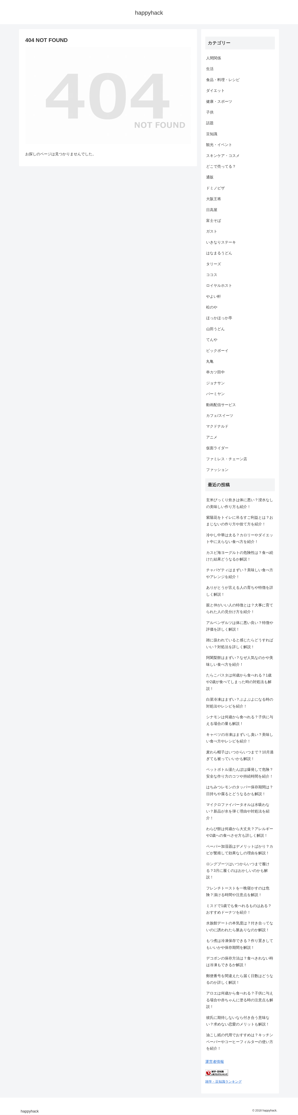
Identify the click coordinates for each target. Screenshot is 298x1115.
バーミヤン (215, 394)
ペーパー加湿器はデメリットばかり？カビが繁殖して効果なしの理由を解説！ (239, 849)
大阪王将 (213, 199)
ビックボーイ (217, 351)
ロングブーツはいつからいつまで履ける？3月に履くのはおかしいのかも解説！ (237, 871)
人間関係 (213, 58)
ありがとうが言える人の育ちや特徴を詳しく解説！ (239, 591)
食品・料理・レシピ (223, 80)
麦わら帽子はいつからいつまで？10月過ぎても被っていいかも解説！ (240, 755)
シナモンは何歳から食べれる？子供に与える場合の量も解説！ (239, 720)
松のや (211, 307)
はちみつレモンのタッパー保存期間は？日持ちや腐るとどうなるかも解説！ (239, 790)
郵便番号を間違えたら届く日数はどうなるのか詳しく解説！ (239, 979)
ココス (211, 275)
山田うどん (215, 329)
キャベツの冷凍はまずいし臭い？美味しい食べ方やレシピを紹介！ (239, 738)
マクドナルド (217, 426)
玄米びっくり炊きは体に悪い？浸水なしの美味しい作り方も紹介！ (239, 503)
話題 (210, 123)
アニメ (211, 437)
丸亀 (210, 361)
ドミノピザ (215, 188)
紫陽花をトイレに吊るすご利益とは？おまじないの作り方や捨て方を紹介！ (239, 520)
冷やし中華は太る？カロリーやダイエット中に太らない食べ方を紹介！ (239, 538)
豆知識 (211, 134)
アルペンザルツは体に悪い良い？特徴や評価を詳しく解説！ (239, 626)
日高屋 (211, 210)
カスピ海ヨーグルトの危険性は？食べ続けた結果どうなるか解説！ (239, 556)
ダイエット (215, 90)
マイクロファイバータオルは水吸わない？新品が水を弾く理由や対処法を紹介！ (237, 811)
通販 (210, 177)
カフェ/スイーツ (219, 415)
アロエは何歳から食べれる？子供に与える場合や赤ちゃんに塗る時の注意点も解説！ (239, 1000)
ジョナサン (215, 383)
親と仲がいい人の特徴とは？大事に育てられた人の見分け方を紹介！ (239, 608)
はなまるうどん (219, 253)
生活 (210, 69)
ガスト (211, 231)
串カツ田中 (215, 372)
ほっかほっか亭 (219, 318)
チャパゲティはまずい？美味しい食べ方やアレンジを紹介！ (239, 573)
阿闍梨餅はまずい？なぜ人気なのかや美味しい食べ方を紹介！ (239, 661)
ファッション (217, 470)
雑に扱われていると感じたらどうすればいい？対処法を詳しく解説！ (239, 643)
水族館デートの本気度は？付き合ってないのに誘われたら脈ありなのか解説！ (239, 926)
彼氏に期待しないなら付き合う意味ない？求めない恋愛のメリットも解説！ (237, 1021)
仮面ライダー (217, 448)
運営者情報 (214, 1062)
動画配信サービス (221, 405)
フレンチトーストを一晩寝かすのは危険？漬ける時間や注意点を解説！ (237, 891)
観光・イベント (219, 145)
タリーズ (213, 264)
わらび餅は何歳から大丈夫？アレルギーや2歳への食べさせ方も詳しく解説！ (239, 832)
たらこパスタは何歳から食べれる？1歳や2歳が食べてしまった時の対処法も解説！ (239, 682)
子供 (210, 112)
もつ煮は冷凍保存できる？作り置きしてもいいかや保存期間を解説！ (239, 944)
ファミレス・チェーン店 (226, 459)
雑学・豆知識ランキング (223, 1081)
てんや (211, 340)
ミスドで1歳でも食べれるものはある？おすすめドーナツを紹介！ (239, 909)
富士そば (213, 221)
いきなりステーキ (221, 242)
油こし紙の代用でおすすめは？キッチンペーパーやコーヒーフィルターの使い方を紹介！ (239, 1041)
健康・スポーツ (219, 101)
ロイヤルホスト (219, 285)
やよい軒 (213, 296)
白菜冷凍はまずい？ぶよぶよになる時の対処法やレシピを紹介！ (239, 702)
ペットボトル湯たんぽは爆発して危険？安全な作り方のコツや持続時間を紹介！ (239, 772)
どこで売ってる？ (221, 166)
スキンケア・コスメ (223, 156)
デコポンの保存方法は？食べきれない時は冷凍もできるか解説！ (239, 961)
